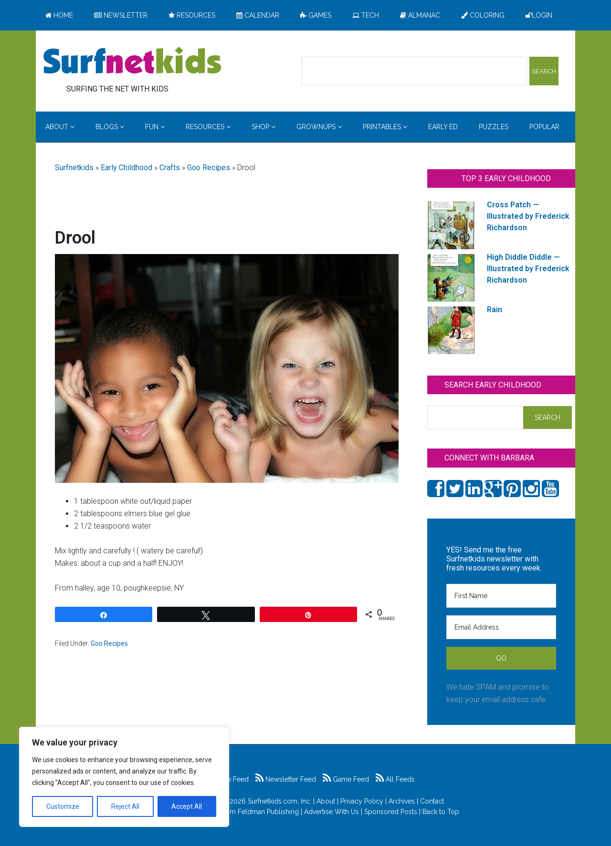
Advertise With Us (331, 811)
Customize (62, 806)
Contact (432, 801)
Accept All (186, 806)
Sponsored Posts (390, 811)
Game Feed (346, 779)
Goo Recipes (208, 167)
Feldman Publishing (268, 811)
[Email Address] (501, 627)
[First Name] (501, 596)
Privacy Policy (361, 801)
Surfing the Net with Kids (132, 61)
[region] (124, 777)
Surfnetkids (74, 167)
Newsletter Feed (285, 779)
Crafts (169, 167)
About (325, 801)
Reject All (125, 806)
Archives (402, 801)
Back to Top (440, 811)
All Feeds (395, 779)
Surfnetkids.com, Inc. (279, 801)
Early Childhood (126, 167)
